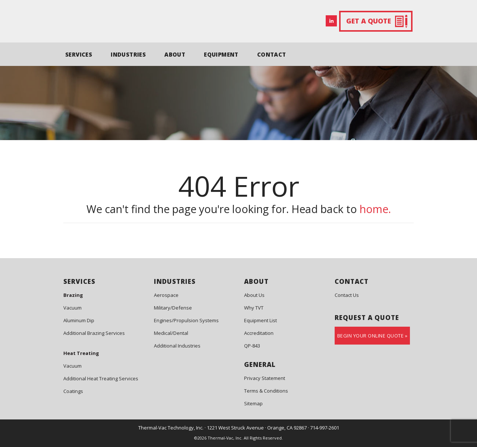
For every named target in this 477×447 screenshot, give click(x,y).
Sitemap (253, 403)
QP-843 (252, 345)
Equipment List (260, 320)
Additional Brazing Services (94, 333)
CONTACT (271, 54)
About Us (254, 295)
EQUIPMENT (221, 54)
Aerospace (166, 295)
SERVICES (78, 54)
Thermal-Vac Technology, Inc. (170, 427)
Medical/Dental (171, 333)
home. (375, 209)
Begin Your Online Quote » (372, 335)
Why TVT (253, 307)
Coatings (73, 391)
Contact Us (347, 295)
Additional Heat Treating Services (100, 378)
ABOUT (174, 54)
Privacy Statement (264, 378)
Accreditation (259, 333)
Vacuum (72, 307)
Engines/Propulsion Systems (186, 320)
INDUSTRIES (128, 54)
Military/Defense (173, 307)
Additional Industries (177, 345)
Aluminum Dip (78, 320)
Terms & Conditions (266, 390)
